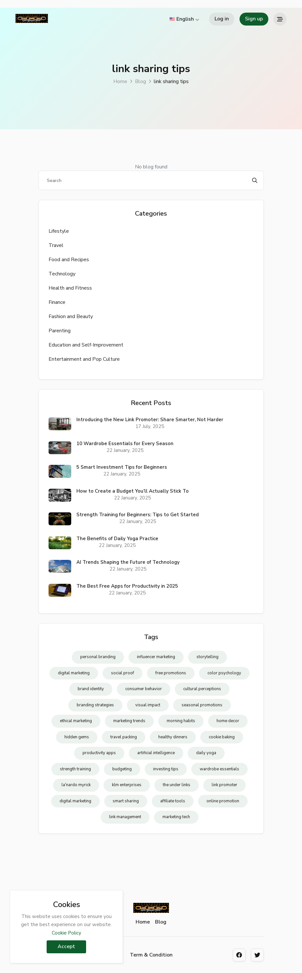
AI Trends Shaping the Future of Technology (128, 562)
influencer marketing (156, 657)
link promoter (224, 785)
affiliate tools (172, 801)
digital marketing (74, 673)
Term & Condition (151, 954)
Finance (57, 302)
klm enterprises (126, 785)
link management (125, 817)
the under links (176, 785)
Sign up (254, 18)
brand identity (91, 689)
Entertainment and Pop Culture (84, 359)
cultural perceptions (202, 689)
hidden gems (76, 737)
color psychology (224, 673)
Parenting (60, 330)
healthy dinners (172, 737)
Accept (66, 946)
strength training (75, 769)
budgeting (122, 769)
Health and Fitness (70, 288)
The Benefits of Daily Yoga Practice (117, 538)
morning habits (181, 721)
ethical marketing (76, 721)
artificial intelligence (156, 753)
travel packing (123, 737)
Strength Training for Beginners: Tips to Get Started (137, 514)
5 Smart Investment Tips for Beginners (121, 467)
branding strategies (95, 705)
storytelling (207, 657)
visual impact (147, 705)
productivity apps (99, 753)
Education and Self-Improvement (86, 344)
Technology (62, 273)
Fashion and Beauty (71, 316)
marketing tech (176, 817)
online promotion (223, 801)
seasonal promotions (202, 705)
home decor (228, 721)
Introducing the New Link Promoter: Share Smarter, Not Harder (149, 419)
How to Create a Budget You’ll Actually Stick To (132, 491)
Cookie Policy (66, 933)
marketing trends (129, 721)
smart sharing (126, 801)
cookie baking (222, 737)
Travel (56, 245)
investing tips (165, 769)
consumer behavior (143, 689)
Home (120, 81)
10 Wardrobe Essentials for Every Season (124, 443)
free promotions (170, 673)
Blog (140, 81)
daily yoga (206, 753)
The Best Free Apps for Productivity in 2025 (127, 586)
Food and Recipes (69, 259)
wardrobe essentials (219, 769)
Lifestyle (59, 231)
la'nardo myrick (76, 785)
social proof (122, 673)
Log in (222, 18)
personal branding (98, 657)
